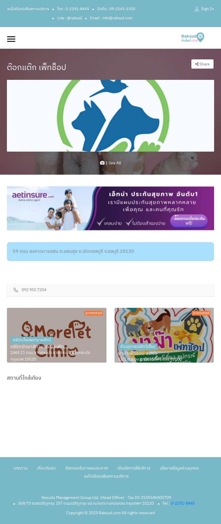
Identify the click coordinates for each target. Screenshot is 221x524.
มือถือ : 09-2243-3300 (116, 9)
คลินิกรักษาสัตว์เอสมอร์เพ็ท (37, 347)
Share (202, 64)
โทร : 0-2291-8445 (73, 9)
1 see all (110, 163)
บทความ (21, 468)
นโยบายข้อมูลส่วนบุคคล (179, 468)
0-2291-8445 (183, 503)
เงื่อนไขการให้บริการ (133, 468)
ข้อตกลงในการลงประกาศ (86, 468)
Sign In (207, 8)
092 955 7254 (34, 290)
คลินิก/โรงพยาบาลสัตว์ (32, 340)
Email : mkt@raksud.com (111, 18)
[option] (110, 116)
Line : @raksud (69, 18)
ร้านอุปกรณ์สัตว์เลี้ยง (137, 346)
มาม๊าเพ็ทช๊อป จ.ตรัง (137, 353)
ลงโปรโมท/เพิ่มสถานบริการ (28, 9)
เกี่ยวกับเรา (46, 468)
